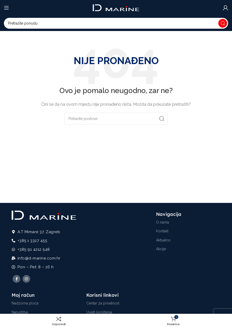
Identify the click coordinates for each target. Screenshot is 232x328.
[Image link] (44, 214)
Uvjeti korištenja (99, 312)
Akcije (161, 249)
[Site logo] (116, 7)
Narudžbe (20, 312)
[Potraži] (116, 23)
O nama (162, 222)
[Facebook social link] (16, 279)
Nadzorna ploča (25, 303)
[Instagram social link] (26, 279)
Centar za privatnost (102, 303)
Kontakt (162, 231)
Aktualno (163, 240)
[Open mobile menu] (6, 8)
